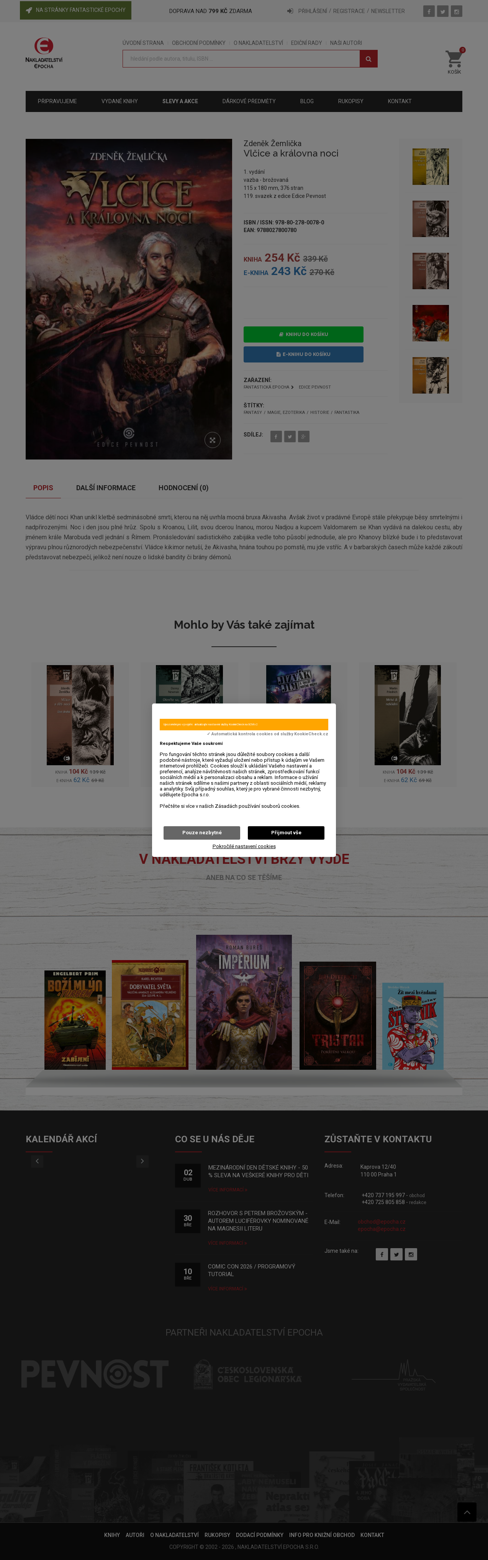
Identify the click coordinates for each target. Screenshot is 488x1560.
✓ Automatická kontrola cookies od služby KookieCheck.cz (267, 734)
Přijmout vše (286, 832)
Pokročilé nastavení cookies (244, 846)
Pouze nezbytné (202, 832)
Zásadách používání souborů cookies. (257, 806)
